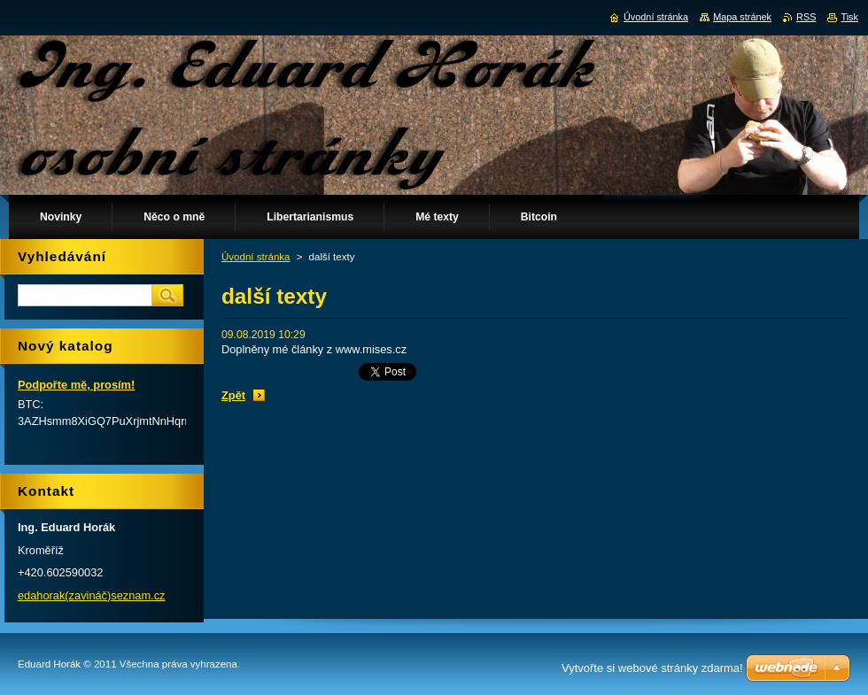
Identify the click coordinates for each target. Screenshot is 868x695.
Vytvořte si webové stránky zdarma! (652, 668)
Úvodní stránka (255, 256)
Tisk (849, 17)
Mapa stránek (742, 17)
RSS (806, 17)
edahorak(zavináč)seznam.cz (91, 595)
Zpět (233, 395)
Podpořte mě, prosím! (76, 384)
